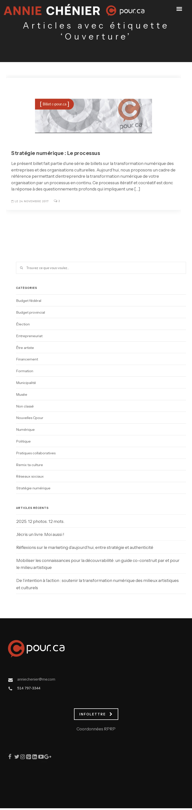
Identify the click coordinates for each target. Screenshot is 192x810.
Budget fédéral (28, 300)
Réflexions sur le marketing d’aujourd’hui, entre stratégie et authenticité (84, 547)
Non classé (25, 406)
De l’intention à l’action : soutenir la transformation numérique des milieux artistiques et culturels (97, 584)
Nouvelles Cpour (29, 418)
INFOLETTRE (96, 714)
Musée (21, 394)
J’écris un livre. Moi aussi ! (40, 534)
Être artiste (25, 347)
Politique (23, 441)
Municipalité (26, 382)
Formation (24, 371)
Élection (23, 324)
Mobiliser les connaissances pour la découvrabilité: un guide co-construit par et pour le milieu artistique (98, 564)
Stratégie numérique (33, 488)
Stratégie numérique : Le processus (55, 153)
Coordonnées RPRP (96, 728)
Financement (27, 359)
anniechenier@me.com (36, 679)
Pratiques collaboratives (36, 453)
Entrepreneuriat (29, 336)
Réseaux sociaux (30, 476)
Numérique (25, 429)
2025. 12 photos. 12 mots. (40, 521)
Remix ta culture (29, 465)
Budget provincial (30, 312)
